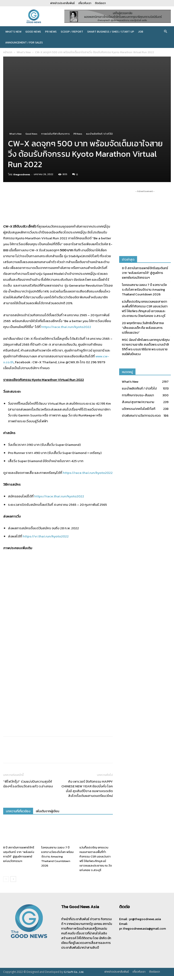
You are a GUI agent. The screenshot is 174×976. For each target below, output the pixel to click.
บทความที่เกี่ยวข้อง (18, 811)
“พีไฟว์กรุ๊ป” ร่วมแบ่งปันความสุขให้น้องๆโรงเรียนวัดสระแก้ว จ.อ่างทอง (28, 783)
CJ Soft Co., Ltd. (74, 972)
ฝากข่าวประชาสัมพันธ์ (62, 3)
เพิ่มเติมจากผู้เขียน (47, 811)
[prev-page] (6, 879)
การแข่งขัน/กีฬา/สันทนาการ (55, 133)
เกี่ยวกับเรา (84, 3)
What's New (24, 52)
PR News (51, 32)
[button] (165, 31)
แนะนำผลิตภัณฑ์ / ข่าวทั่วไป (99, 133)
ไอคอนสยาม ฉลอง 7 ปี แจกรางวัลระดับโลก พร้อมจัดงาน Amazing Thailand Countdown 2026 (57, 856)
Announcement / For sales (24, 42)
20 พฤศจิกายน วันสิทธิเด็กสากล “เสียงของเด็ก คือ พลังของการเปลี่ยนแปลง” (143, 328)
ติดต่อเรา (100, 3)
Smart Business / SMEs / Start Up (110, 32)
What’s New (13, 32)
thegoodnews (21, 174)
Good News (33, 32)
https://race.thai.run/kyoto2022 (66, 326)
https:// (69, 472)
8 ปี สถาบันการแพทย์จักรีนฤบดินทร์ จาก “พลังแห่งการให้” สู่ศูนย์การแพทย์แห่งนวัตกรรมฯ (18, 854)
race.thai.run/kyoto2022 (94, 472)
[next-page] (13, 879)
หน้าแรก (7, 52)
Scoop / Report (72, 32)
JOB (140, 32)
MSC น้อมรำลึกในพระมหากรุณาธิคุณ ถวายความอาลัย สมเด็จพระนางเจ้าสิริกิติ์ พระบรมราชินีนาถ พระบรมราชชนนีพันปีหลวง (145, 346)
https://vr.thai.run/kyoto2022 (46, 536)
